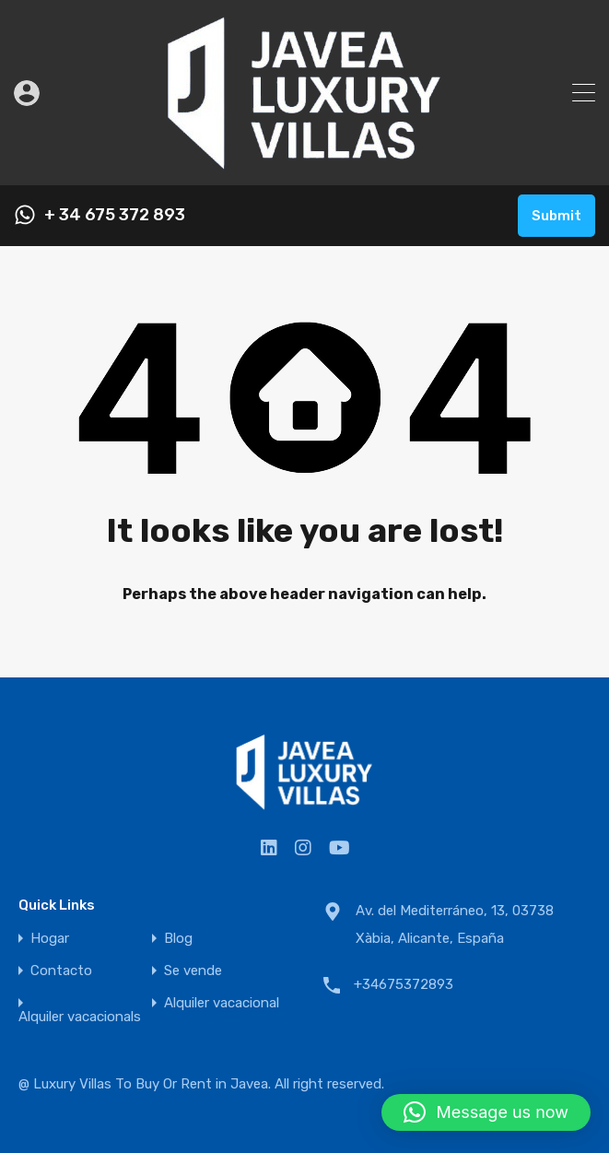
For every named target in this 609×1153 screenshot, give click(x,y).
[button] (486, 1112)
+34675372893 (403, 984)
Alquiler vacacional (221, 1003)
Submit (556, 215)
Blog (178, 939)
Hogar (49, 939)
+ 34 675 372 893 (114, 215)
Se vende (193, 971)
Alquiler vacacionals (79, 1017)
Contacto (61, 971)
